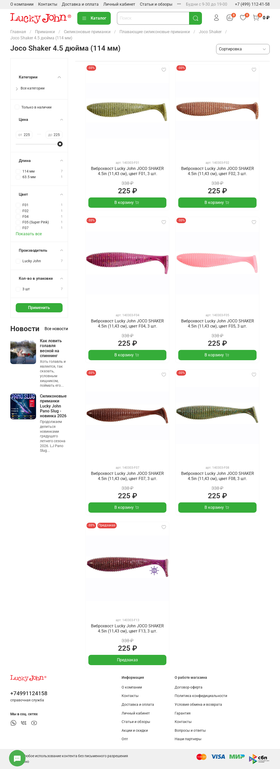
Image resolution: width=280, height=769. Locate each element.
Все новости (56, 328)
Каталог (94, 18)
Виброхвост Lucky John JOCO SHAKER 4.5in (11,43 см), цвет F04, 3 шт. (127, 324)
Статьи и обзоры (156, 4)
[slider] (60, 144)
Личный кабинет (119, 4)
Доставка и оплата (80, 4)
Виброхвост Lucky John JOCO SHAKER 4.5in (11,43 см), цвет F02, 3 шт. (217, 171)
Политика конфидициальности (201, 696)
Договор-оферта (188, 687)
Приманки (45, 31)
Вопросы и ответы (190, 730)
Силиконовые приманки (87, 31)
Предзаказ (127, 659)
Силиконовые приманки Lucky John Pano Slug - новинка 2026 (53, 406)
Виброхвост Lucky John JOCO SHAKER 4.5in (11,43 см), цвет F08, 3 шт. (217, 476)
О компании (21, 4)
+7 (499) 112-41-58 (252, 4)
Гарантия (183, 713)
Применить (39, 307)
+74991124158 (28, 693)
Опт (125, 739)
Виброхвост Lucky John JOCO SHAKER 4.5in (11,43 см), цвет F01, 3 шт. (127, 171)
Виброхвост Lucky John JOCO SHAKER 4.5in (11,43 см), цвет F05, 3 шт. (217, 324)
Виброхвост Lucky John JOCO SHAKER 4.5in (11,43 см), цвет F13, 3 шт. (127, 628)
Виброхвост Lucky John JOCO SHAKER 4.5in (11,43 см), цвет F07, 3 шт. (127, 476)
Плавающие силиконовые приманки (155, 31)
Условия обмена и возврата (198, 704)
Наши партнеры (188, 739)
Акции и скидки (135, 730)
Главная (18, 31)
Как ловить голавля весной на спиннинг (51, 348)
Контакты (47, 4)
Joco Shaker (210, 31)
